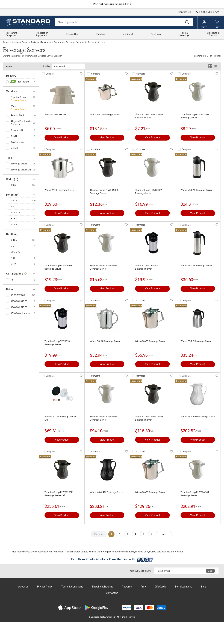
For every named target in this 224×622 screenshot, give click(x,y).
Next (164, 534)
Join (210, 571)
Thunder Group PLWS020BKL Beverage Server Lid (59, 494)
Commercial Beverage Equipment (70, 42)
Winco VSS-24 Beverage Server (196, 190)
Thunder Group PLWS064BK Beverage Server (59, 267)
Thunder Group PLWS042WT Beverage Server (149, 192)
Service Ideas (17, 142)
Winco (14, 106)
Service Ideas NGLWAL (56, 114)
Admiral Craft (17, 115)
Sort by (46, 66)
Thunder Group (18, 97)
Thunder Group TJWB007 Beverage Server (147, 267)
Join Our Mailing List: (140, 570)
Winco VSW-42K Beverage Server (106, 492)
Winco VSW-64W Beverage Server (198, 416)
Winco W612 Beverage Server (105, 114)
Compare (50, 74)
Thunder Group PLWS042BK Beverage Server (104, 192)
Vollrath (14, 148)
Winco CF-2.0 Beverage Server (196, 341)
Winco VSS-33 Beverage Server (196, 265)
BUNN (14, 136)
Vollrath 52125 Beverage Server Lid (60, 418)
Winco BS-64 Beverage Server (105, 341)
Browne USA (17, 130)
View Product (61, 137)
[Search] (124, 22)
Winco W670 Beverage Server (150, 341)
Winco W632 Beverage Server (59, 190)
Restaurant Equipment (41, 42)
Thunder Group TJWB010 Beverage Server (57, 343)
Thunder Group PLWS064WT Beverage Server (104, 267)
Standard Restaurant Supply (15, 42)
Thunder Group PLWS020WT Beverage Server (195, 116)
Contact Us (184, 12)
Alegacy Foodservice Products (21, 122)
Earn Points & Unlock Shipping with (112, 559)
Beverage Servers (96, 42)
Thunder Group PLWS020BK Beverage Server (149, 116)
